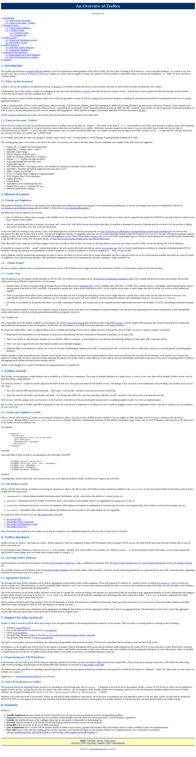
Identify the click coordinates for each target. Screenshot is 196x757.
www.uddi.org (21, 638)
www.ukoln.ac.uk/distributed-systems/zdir (19, 208)
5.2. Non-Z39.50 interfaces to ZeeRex (22, 57)
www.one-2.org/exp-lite (77, 323)
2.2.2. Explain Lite (18, 35)
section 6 (12, 115)
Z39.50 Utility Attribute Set (125, 569)
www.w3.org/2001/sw (43, 643)
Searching (91, 748)
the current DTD (14, 525)
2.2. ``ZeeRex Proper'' (15, 30)
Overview (75, 748)
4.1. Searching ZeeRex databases (19, 47)
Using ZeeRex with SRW (93, 670)
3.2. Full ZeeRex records (16, 42)
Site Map (91, 746)
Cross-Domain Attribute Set (153, 569)
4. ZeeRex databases (10, 45)
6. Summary (6, 60)
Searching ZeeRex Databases (56, 576)
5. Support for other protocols (14, 52)
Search (100, 746)
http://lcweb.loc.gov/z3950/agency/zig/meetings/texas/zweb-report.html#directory (136, 231)
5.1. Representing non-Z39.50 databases (22, 55)
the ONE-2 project (115, 323)
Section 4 (95, 98)
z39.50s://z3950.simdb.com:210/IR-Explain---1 (76, 738)
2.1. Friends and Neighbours (17, 28)
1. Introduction (7, 18)
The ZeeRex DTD (45, 520)
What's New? (110, 746)
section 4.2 (119, 506)
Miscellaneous (118, 748)
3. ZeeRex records (9, 37)
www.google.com (109, 248)
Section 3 (87, 91)
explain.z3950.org (35, 71)
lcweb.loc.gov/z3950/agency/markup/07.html (113, 279)
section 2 (58, 87)
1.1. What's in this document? (18, 20)
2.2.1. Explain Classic (19, 33)
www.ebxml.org (23, 633)
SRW (99, 668)
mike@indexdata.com (98, 755)
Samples (101, 748)
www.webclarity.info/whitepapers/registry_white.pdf (72, 641)
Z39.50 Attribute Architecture (62, 569)
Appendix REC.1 (87, 286)
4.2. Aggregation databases (17, 50)
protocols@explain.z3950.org (29, 682)
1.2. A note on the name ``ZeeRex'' (20, 23)
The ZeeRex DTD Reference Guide (22, 530)
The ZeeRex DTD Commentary (20, 527)
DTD (83, 748)
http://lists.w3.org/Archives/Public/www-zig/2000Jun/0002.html (81, 239)
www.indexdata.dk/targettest (76, 208)
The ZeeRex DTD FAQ (17, 532)
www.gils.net (51, 636)
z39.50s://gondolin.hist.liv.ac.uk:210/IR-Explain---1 (29, 738)
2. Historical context (10, 25)
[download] (5, 454)
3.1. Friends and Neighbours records (21, 40)
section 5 (142, 110)
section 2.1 (165, 589)
